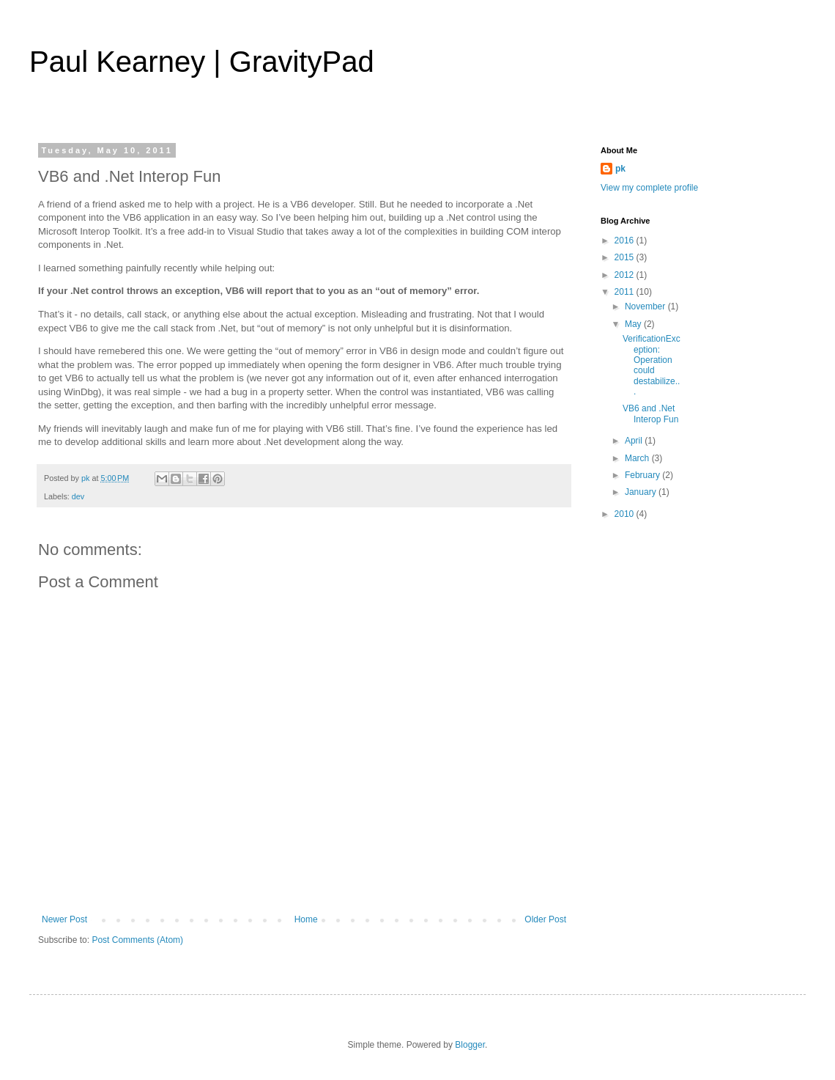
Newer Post (64, 919)
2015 (626, 257)
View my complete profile (649, 188)
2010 (626, 514)
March (638, 458)
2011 (626, 292)
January (641, 492)
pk (620, 169)
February (643, 475)
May (634, 324)
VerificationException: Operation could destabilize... (651, 365)
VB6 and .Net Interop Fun (650, 413)
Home (306, 919)
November (646, 306)
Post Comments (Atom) (137, 940)
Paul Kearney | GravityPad (201, 61)
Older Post (545, 919)
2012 (626, 275)
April (635, 441)
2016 (626, 240)
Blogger (470, 1045)
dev (78, 496)
